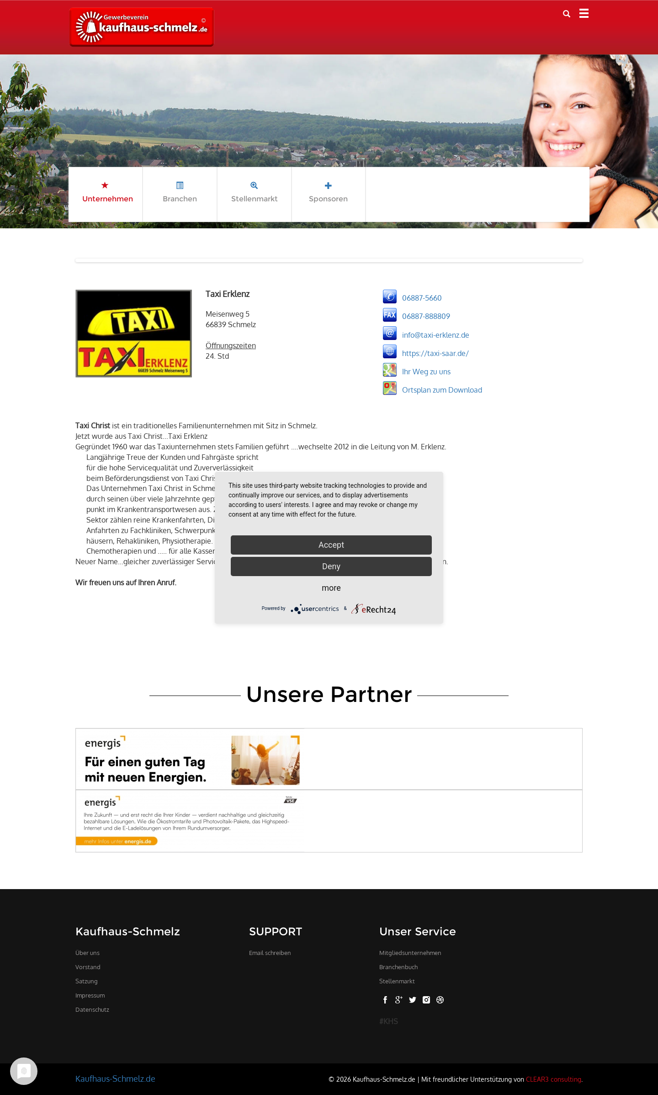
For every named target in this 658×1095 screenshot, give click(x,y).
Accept (331, 545)
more (331, 588)
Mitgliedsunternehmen (410, 952)
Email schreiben (270, 952)
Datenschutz (92, 1009)
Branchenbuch (398, 967)
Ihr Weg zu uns (426, 371)
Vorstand (88, 967)
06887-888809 (426, 316)
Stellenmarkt (397, 981)
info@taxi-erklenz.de (435, 334)
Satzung (86, 981)
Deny (331, 566)
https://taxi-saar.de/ (435, 352)
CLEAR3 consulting (553, 1079)
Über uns (87, 952)
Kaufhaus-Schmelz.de (115, 1078)
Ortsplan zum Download (442, 389)
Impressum (90, 995)
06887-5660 (422, 297)
